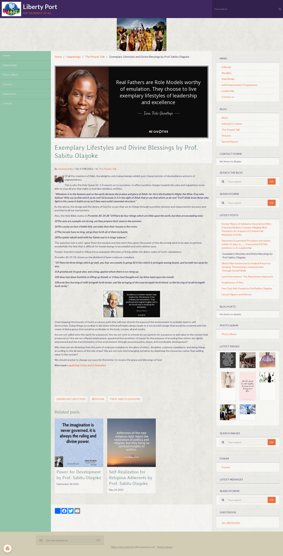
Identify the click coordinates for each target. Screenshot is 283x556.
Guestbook (9, 94)
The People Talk (95, 56)
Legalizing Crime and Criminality (86, 365)
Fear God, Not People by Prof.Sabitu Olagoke (247, 288)
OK (272, 181)
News (225, 117)
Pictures (226, 135)
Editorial (226, 67)
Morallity (226, 73)
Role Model (228, 78)
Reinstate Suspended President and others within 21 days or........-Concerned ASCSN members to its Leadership (246, 244)
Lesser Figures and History (237, 294)
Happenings (10, 65)
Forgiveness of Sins (232, 282)
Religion (98, 398)
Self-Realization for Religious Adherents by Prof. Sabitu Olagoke (130, 477)
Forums (7, 84)
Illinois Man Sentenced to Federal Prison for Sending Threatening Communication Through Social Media (246, 267)
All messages (231, 522)
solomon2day (65, 168)
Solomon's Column (232, 123)
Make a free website (122, 546)
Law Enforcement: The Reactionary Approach (247, 276)
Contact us (228, 96)
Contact (7, 103)
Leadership (228, 90)
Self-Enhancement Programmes (239, 84)
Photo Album (11, 74)
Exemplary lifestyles (71, 398)
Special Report (230, 141)
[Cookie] (8, 548)
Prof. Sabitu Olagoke (125, 398)
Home (6, 55)
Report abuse (164, 546)
